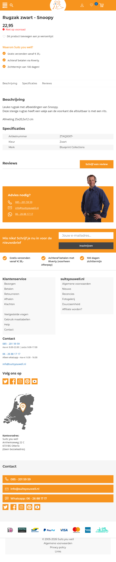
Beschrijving (10, 83)
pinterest (27, 381)
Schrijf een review (97, 164)
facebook (13, 381)
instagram (20, 381)
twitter (5, 381)
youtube (35, 381)
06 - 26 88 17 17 (24, 214)
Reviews (47, 83)
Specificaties (29, 83)
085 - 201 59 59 (23, 202)
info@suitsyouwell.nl (27, 208)
